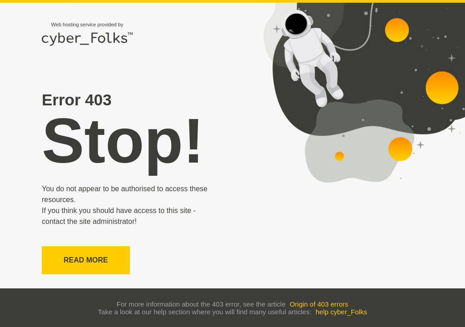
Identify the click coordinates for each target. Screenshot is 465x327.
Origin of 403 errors (319, 304)
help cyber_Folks (341, 312)
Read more (86, 260)
